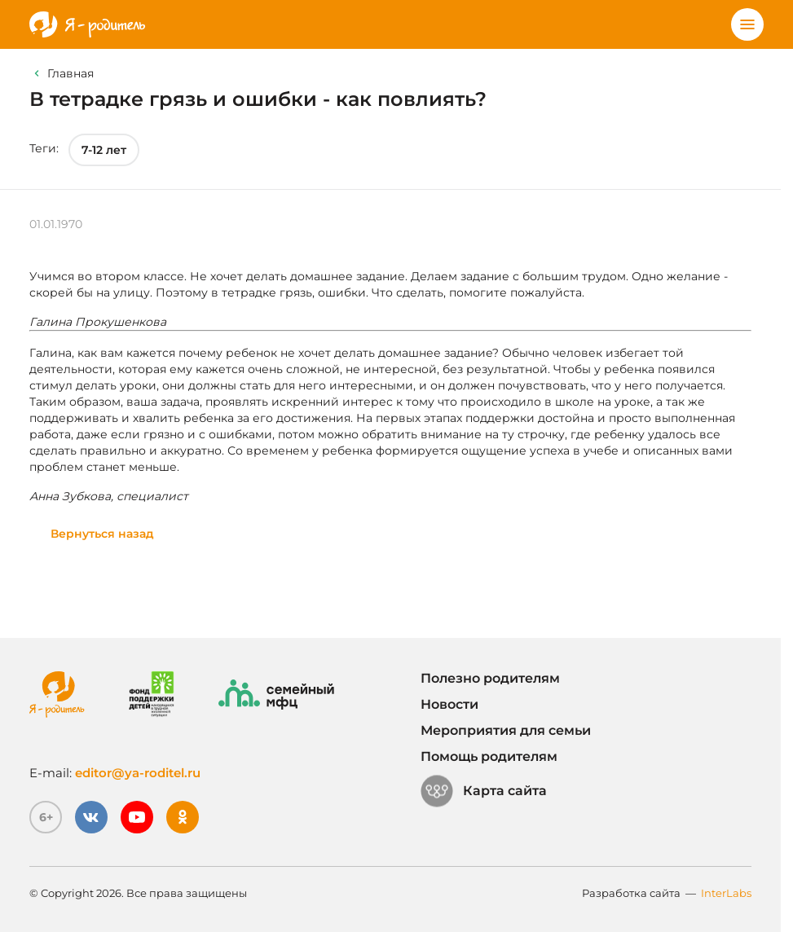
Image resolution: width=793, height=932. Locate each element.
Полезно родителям (490, 678)
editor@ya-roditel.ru (137, 772)
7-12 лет (104, 150)
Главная (70, 73)
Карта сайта (484, 791)
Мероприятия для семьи (506, 730)
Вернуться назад (102, 533)
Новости (449, 704)
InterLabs (726, 892)
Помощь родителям (489, 756)
